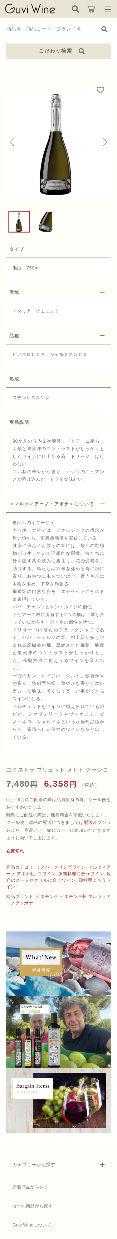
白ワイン (46, 873)
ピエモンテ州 (73, 896)
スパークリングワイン (63, 867)
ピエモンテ (47, 896)
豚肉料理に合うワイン (81, 873)
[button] (12, 142)
